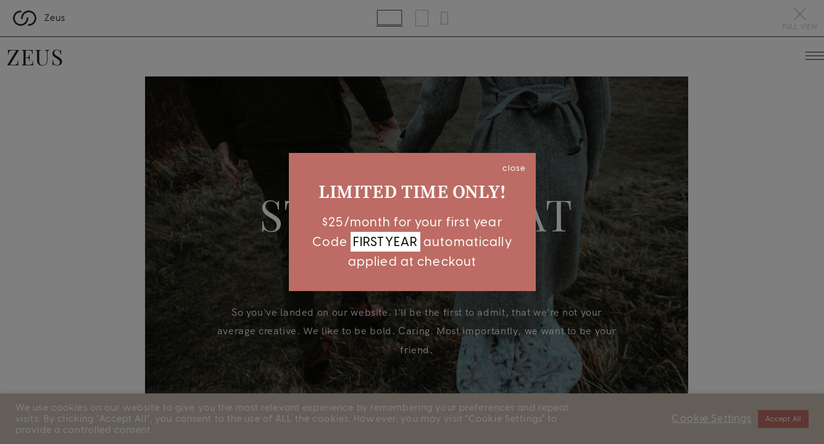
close (514, 168)
